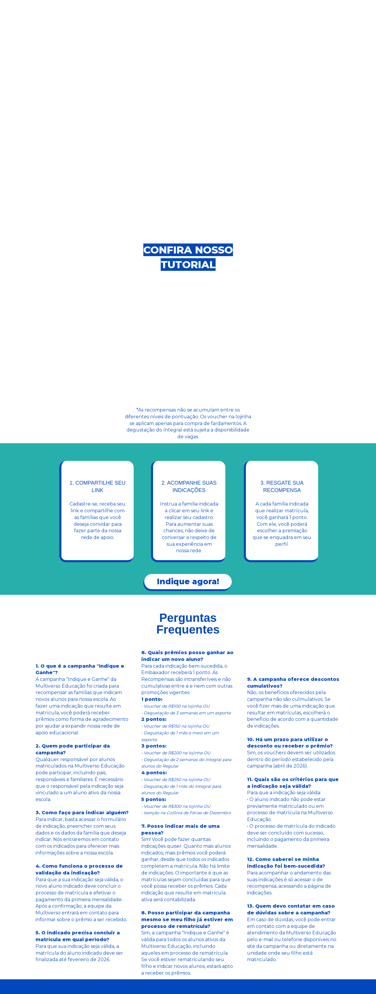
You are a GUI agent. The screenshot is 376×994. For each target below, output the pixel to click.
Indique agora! (188, 581)
